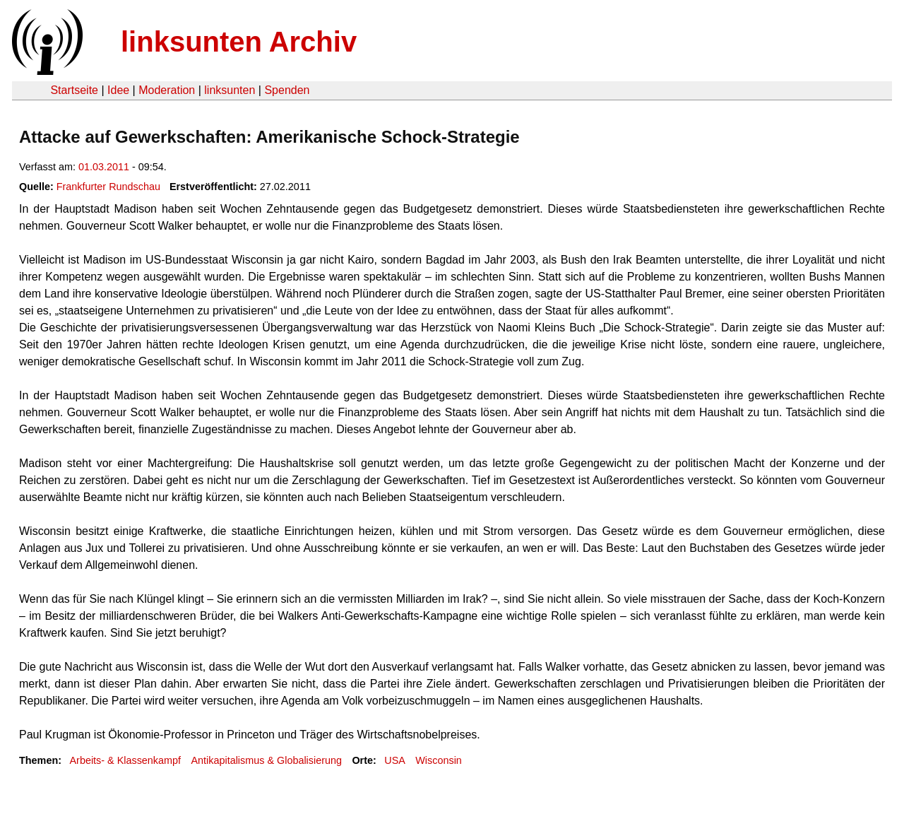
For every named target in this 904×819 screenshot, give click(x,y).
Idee (118, 90)
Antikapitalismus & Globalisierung (266, 760)
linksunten (229, 90)
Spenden (286, 90)
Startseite (74, 90)
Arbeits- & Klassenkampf (125, 760)
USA (394, 760)
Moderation (166, 90)
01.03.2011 (103, 166)
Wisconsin (438, 760)
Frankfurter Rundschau (108, 186)
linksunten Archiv (239, 41)
